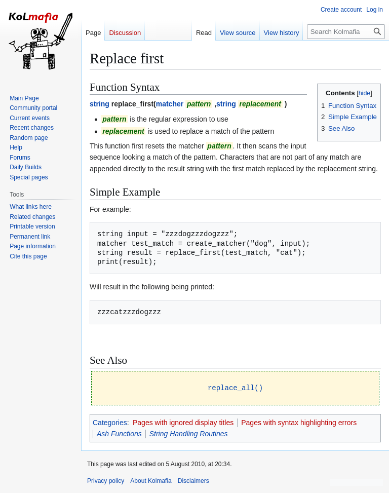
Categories (110, 422)
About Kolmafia (150, 480)
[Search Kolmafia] (346, 31)
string (99, 104)
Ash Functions (119, 433)
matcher (169, 104)
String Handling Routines (188, 433)
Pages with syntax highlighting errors (299, 422)
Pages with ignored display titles (183, 422)
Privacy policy (105, 480)
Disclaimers (193, 480)
